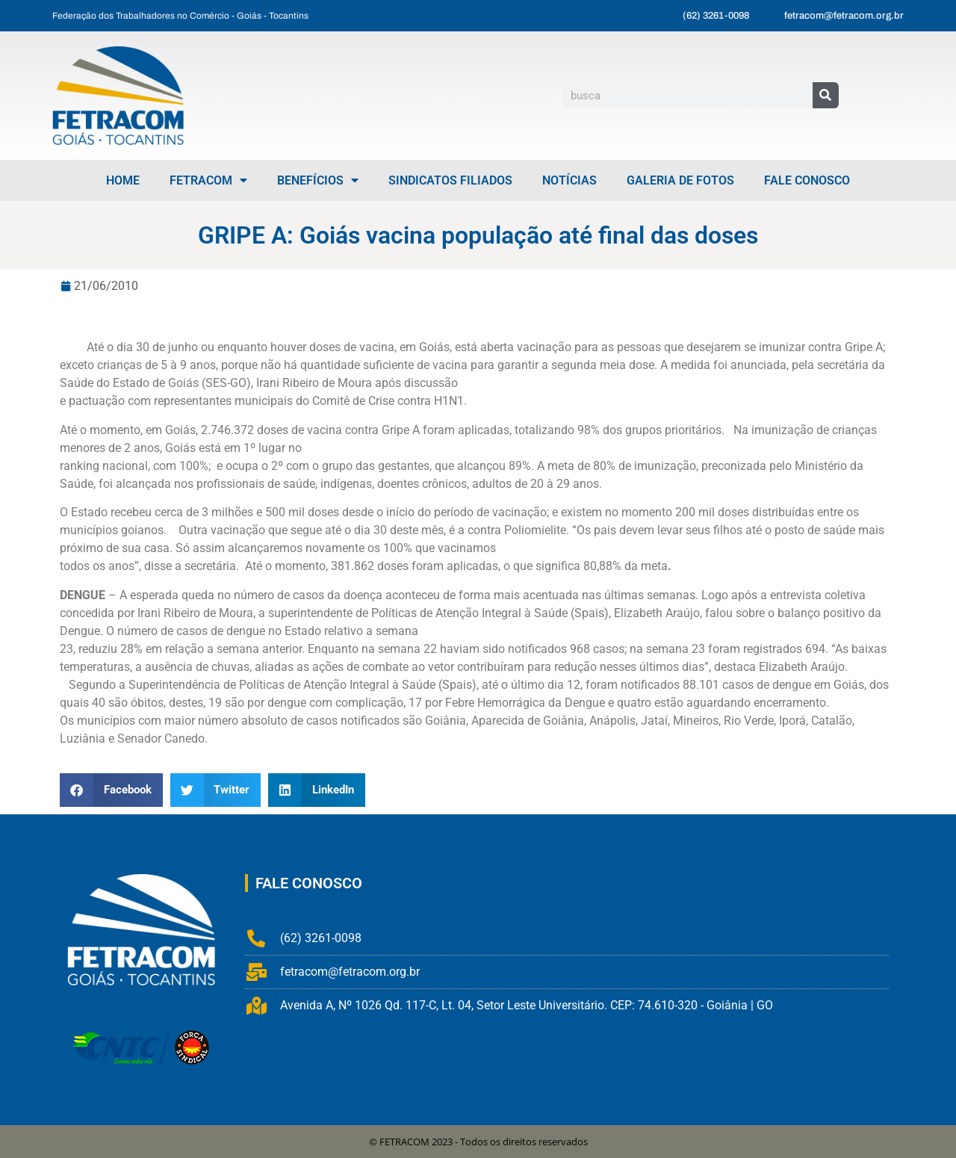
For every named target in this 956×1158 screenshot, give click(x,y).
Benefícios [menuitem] (317, 180)
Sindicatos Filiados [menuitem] (450, 180)
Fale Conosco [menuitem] (807, 180)
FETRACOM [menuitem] (208, 180)
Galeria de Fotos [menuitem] (680, 180)
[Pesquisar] (826, 95)
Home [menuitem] (123, 180)
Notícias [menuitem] (569, 180)
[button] (111, 790)
